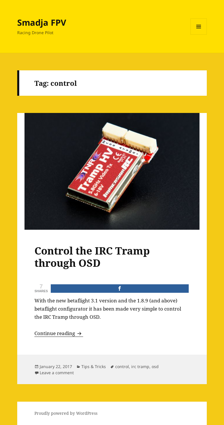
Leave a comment (57, 372)
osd (155, 366)
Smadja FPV (41, 22)
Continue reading (58, 333)
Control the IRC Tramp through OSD (92, 257)
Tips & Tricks (93, 366)
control (122, 366)
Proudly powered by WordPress (65, 413)
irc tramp (140, 366)
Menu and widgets (199, 34)
